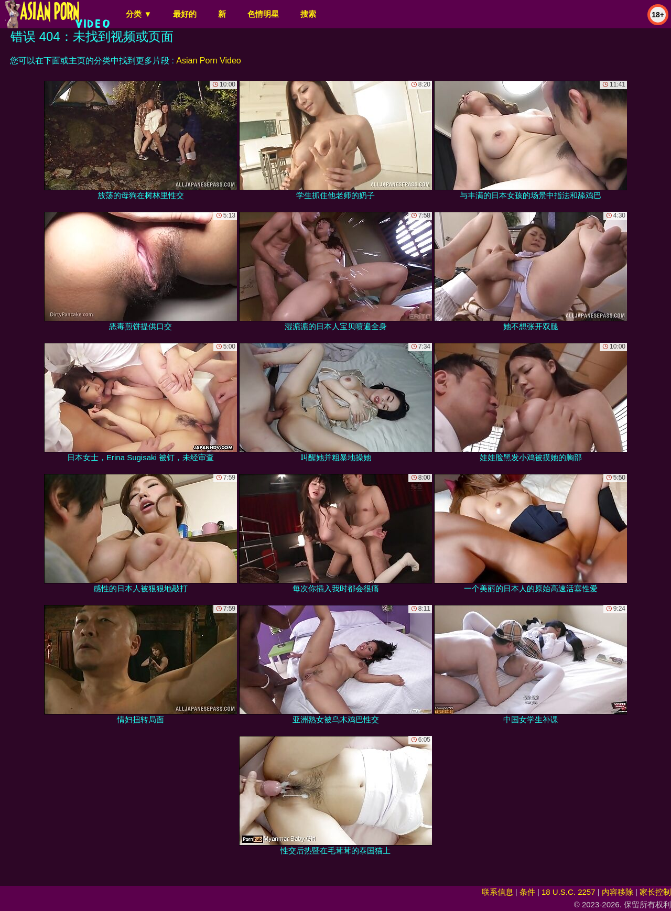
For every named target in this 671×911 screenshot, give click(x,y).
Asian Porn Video (208, 60)
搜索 (308, 13)
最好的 (185, 13)
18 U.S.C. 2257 (569, 891)
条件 (527, 891)
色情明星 (263, 13)
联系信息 (497, 891)
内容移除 (617, 891)
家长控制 (655, 891)
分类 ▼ (138, 13)
